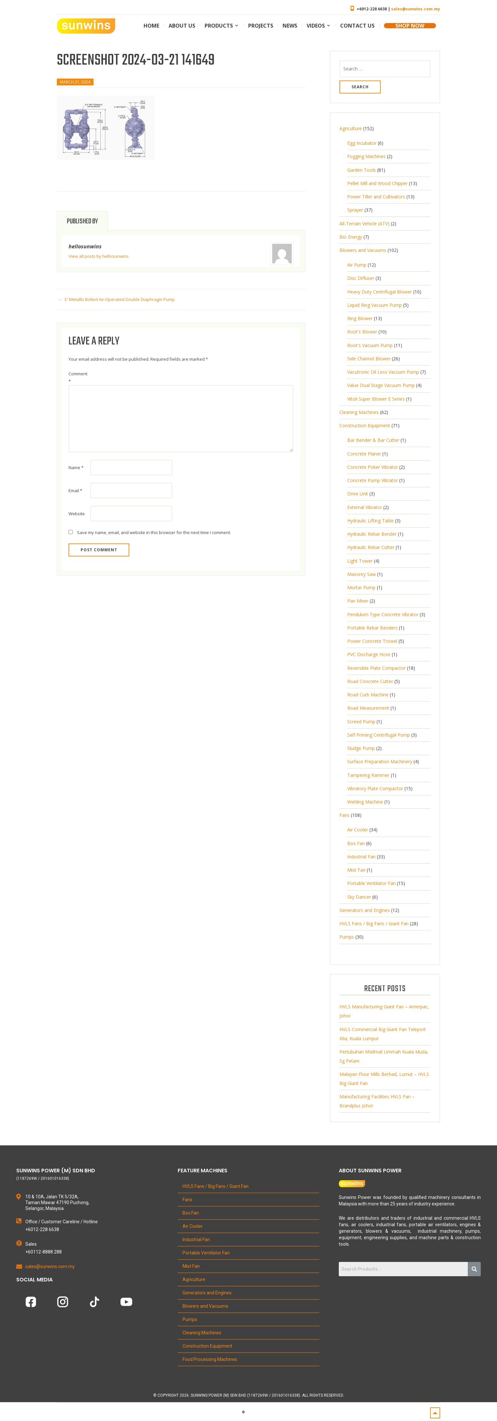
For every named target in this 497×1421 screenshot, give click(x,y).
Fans (187, 1199)
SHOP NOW (409, 25)
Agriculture (194, 1279)
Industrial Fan (196, 1239)
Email (75, 490)
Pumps (190, 1319)
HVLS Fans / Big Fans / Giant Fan (215, 1186)
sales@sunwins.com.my (415, 9)
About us (182, 25)
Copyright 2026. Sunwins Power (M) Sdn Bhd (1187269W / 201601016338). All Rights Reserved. (251, 1395)
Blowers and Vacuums (205, 1306)
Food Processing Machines (210, 1359)
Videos (316, 25)
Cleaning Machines (202, 1332)
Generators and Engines (207, 1292)
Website (77, 514)
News (290, 25)
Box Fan (191, 1212)
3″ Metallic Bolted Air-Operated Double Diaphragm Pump (119, 299)
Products (219, 25)
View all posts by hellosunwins (99, 256)
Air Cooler (193, 1226)
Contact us (357, 25)
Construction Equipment (207, 1346)
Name (76, 467)
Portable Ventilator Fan (206, 1252)
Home (151, 25)
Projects (260, 25)
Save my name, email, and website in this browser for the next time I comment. (154, 532)
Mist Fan (191, 1266)
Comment (78, 377)
